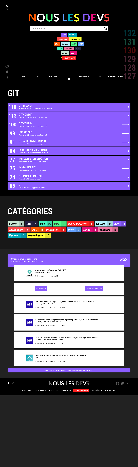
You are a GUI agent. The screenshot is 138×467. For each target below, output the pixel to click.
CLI (60, 48)
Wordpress (75, 39)
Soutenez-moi (81, 462)
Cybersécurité (69, 58)
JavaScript (20, 229)
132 (129, 33)
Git (64, 34)
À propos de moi (115, 76)
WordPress (39, 235)
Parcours (53, 76)
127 (129, 76)
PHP (81, 44)
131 (129, 42)
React (73, 53)
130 (129, 50)
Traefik (18, 235)
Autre (64, 53)
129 (129, 59)
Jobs (22, 76)
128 (129, 68)
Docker (65, 44)
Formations (84, 76)
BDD (77, 48)
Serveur (69, 48)
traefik (72, 34)
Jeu (56, 44)
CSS (73, 44)
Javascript (62, 39)
